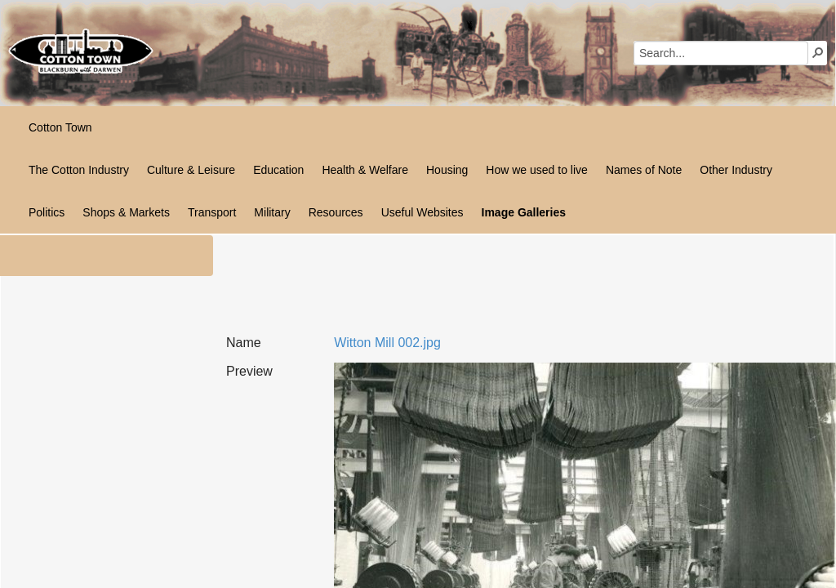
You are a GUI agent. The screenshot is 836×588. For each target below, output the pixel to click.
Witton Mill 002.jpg (387, 343)
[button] (818, 52)
